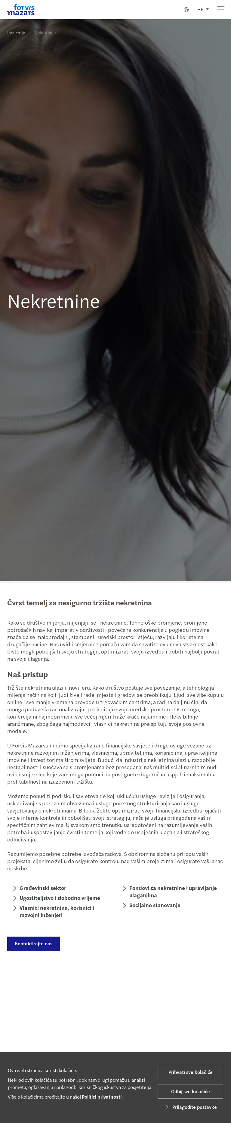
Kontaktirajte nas (33, 943)
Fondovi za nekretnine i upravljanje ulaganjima (172, 891)
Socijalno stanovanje (154, 905)
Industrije (16, 33)
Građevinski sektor (42, 887)
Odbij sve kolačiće (190, 1091)
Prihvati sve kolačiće (190, 1071)
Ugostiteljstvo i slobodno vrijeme (59, 897)
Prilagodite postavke (190, 1106)
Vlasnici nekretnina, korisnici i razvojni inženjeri (56, 911)
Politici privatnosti (102, 1096)
